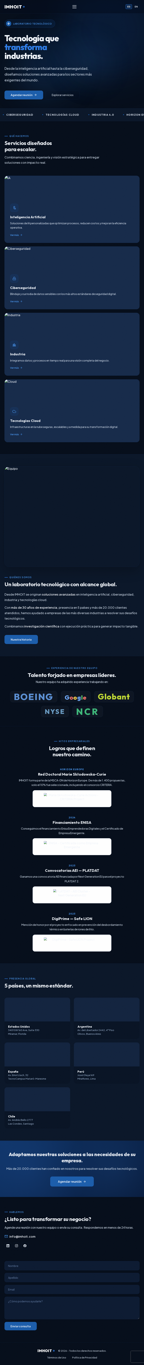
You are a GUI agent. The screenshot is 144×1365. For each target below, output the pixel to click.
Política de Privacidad (84, 1357)
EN (136, 6)
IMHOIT (14, 7)
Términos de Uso (56, 1357)
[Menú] (74, 6)
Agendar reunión (24, 95)
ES (128, 6)
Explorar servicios (63, 95)
